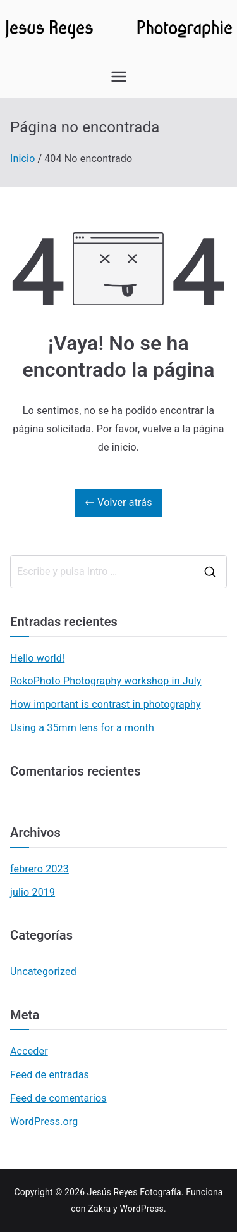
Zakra (99, 1209)
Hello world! (37, 658)
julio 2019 (32, 892)
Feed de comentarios (58, 1098)
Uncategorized (43, 971)
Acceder (29, 1051)
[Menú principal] (119, 76)
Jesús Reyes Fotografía (134, 1192)
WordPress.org (44, 1122)
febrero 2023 (39, 869)
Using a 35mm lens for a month (82, 728)
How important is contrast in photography (105, 704)
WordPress (141, 1209)
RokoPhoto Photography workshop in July (106, 681)
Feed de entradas (49, 1075)
